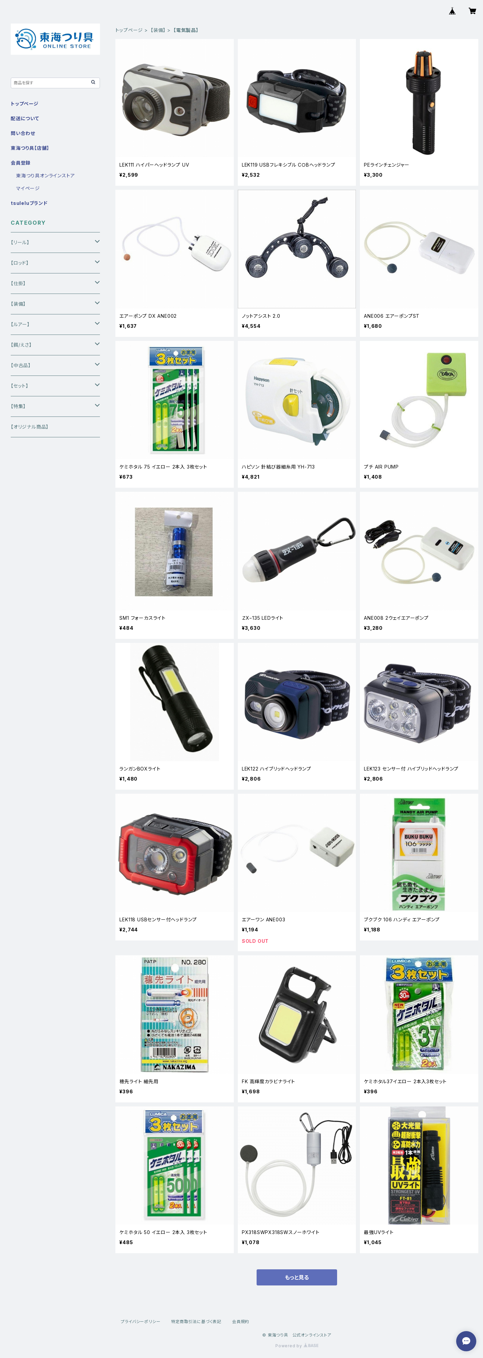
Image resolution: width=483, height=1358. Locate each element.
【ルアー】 (20, 324)
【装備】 (158, 30)
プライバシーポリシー (140, 1321)
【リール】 (20, 242)
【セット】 (20, 386)
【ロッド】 (20, 263)
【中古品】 (21, 365)
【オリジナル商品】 (30, 427)
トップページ (129, 30)
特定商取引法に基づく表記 (196, 1321)
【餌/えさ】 (21, 345)
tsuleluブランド (29, 203)
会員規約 (240, 1321)
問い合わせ (23, 133)
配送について (25, 118)
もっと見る (297, 1277)
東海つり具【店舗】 (30, 148)
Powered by (296, 1345)
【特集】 (18, 406)
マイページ (28, 188)
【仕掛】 (18, 283)
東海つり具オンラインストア (45, 175)
